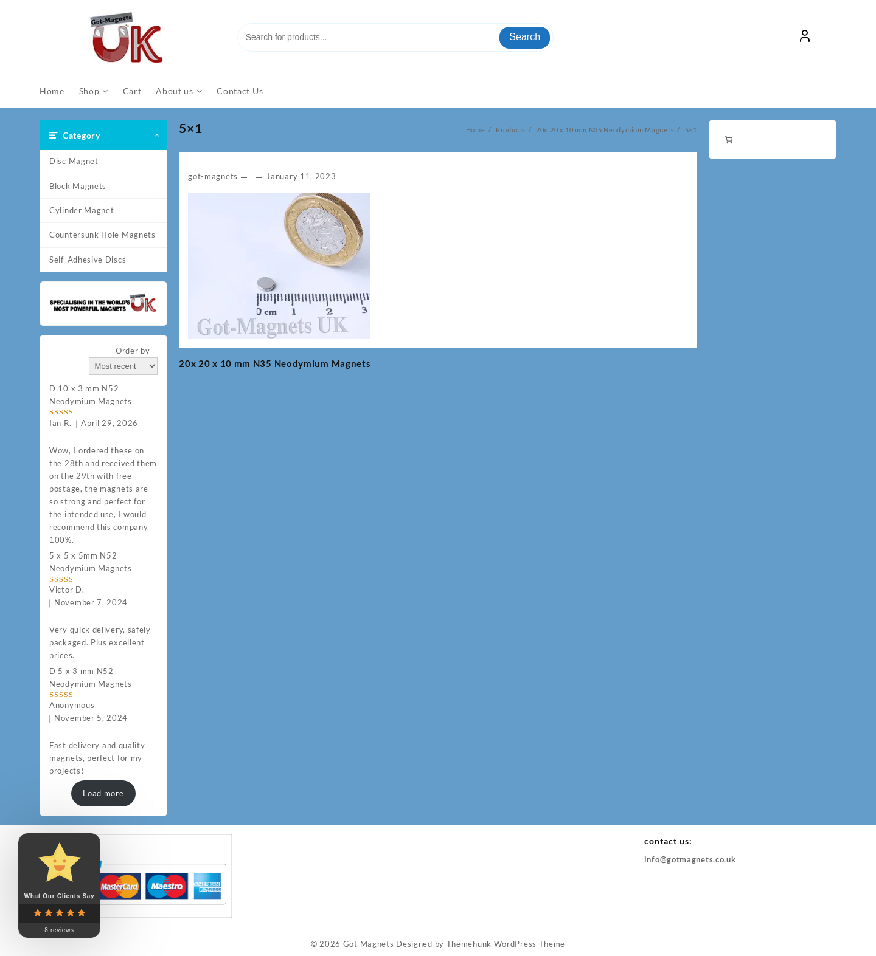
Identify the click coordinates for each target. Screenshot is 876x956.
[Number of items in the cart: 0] (728, 139)
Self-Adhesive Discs (87, 259)
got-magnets (213, 176)
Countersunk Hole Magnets (102, 234)
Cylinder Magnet (81, 210)
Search (524, 37)
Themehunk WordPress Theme (506, 944)
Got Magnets (368, 944)
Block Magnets (77, 186)
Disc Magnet (74, 161)
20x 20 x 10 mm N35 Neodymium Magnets (274, 363)
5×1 (191, 128)
